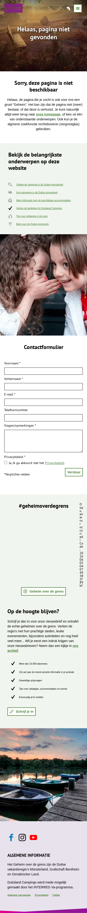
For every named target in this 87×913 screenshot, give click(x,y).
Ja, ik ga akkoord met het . (37, 463)
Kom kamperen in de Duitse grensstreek (37, 192)
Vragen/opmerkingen (20, 426)
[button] (43, 591)
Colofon (56, 895)
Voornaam (12, 363)
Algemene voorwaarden (19, 895)
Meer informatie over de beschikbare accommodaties (43, 200)
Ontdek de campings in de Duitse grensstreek (39, 184)
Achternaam (13, 379)
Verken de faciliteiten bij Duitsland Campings (39, 208)
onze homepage (48, 114)
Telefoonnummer (16, 410)
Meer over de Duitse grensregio (32, 224)
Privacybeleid (14, 457)
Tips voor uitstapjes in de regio (32, 216)
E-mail (9, 394)
